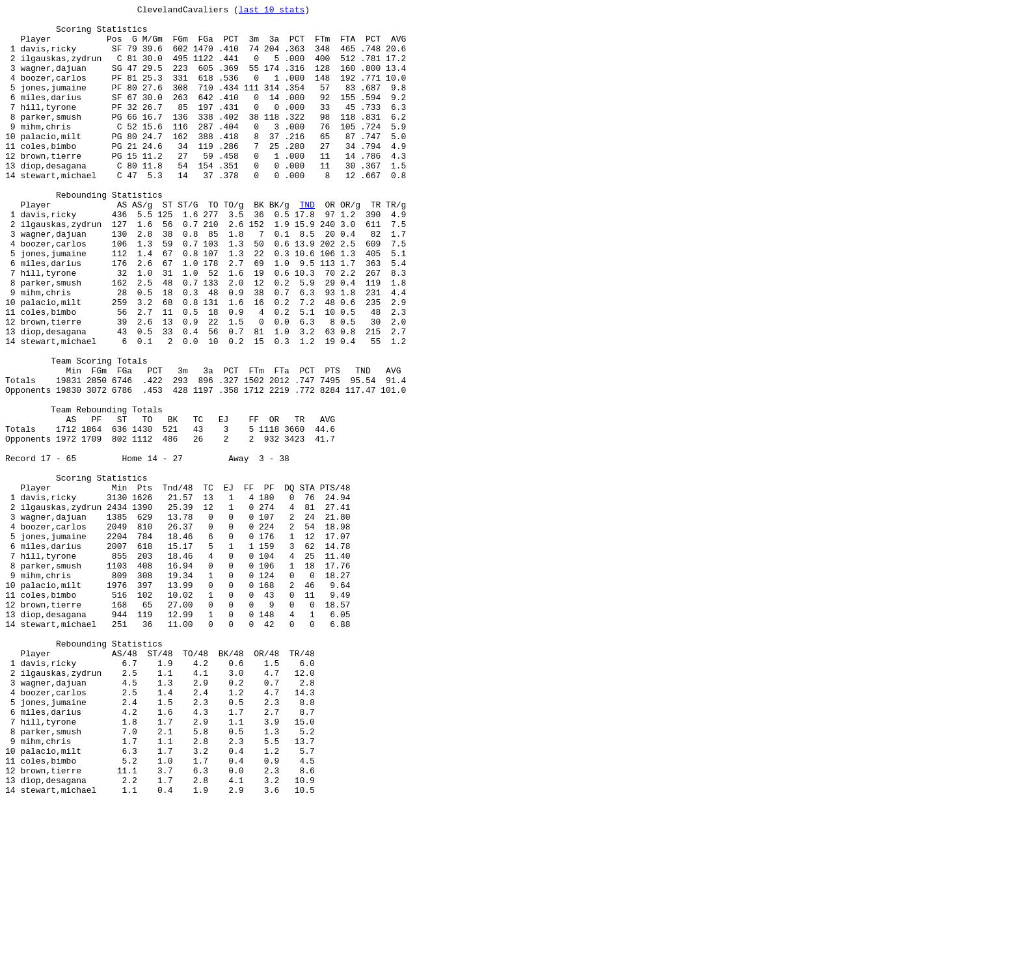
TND (306, 245)
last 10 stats (271, 11)
